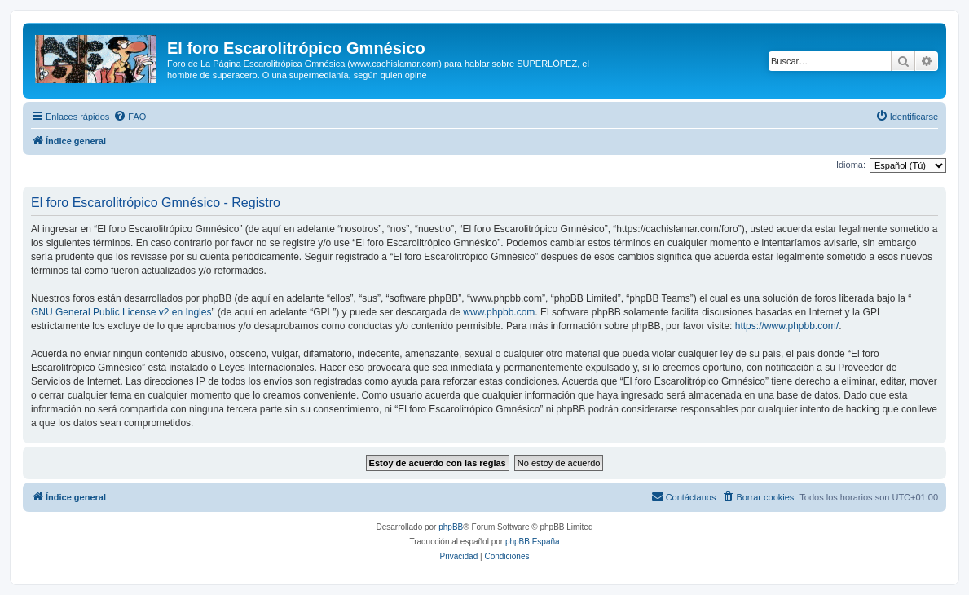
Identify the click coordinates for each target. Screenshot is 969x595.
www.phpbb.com (499, 312)
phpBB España (532, 541)
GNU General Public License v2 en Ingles (121, 312)
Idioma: (850, 165)
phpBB (450, 526)
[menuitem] (129, 116)
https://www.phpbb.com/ (787, 326)
